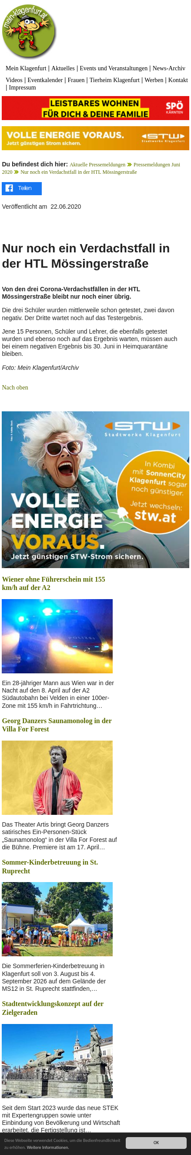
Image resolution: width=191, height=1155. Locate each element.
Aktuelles (63, 68)
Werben (153, 80)
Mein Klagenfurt (26, 68)
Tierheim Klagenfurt (115, 80)
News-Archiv (169, 68)
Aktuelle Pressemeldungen (97, 165)
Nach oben (15, 387)
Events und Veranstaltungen (113, 68)
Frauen (76, 80)
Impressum (22, 87)
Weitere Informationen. (48, 1148)
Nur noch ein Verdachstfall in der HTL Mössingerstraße (78, 172)
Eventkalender (45, 80)
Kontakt (178, 80)
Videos (14, 80)
